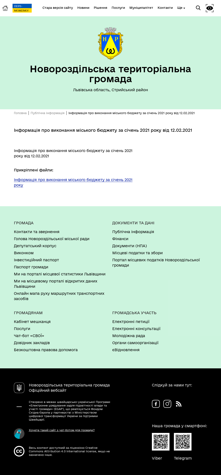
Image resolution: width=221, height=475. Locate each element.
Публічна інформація (47, 113)
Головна (20, 113)
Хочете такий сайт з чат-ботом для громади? (62, 430)
